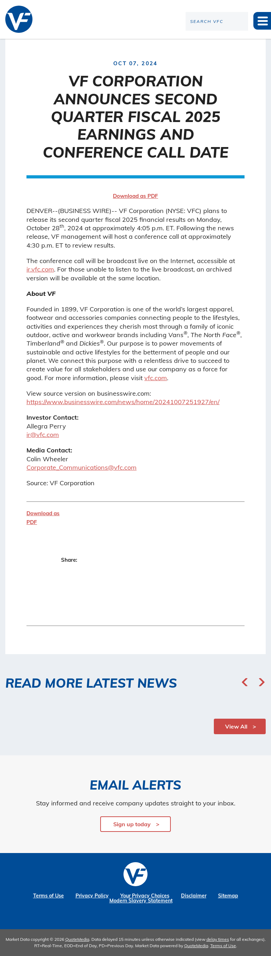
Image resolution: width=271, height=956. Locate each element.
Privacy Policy (92, 895)
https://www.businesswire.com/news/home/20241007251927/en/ (122, 402)
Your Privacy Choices (144, 895)
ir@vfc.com (42, 435)
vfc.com (155, 378)
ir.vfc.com (40, 269)
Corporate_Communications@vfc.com (81, 467)
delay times (217, 939)
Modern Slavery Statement (141, 900)
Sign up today (132, 824)
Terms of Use (48, 895)
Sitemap (228, 895)
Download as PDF (135, 196)
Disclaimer (193, 895)
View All (236, 726)
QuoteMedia (77, 939)
